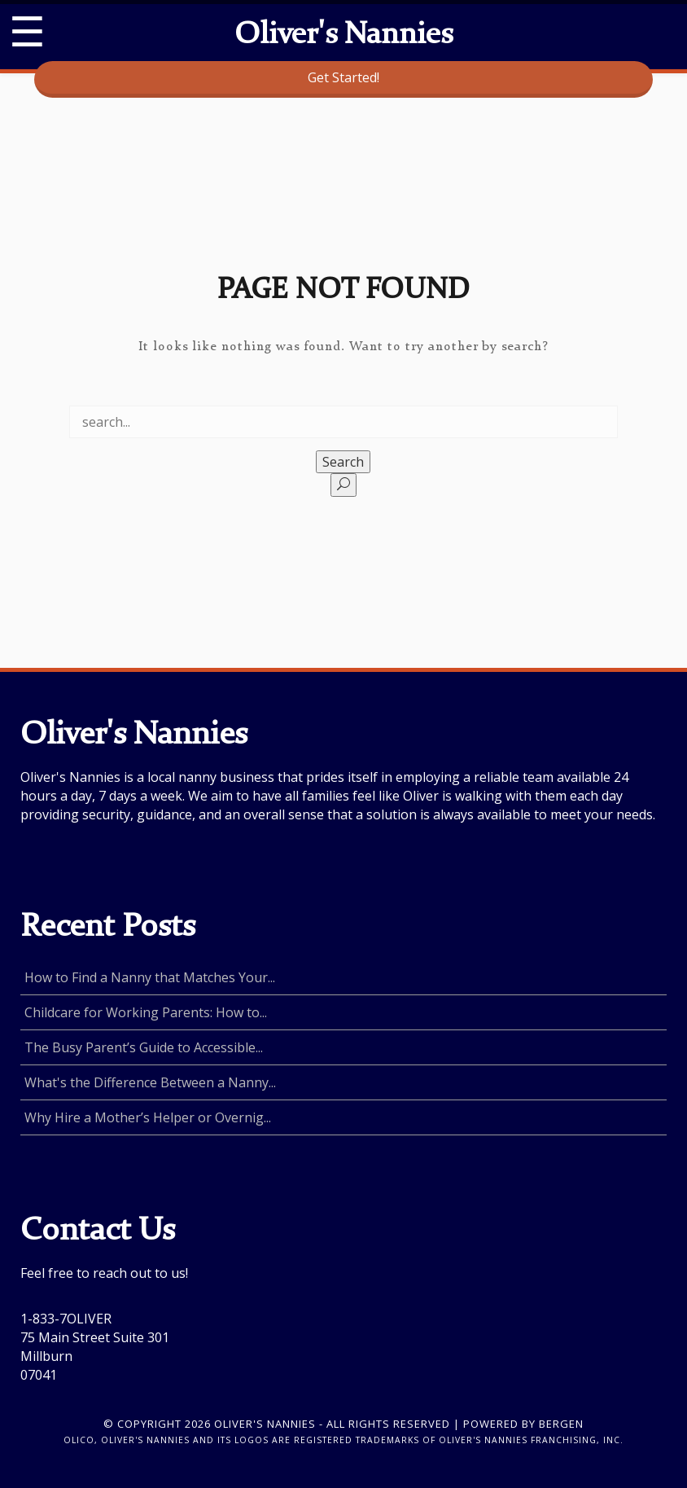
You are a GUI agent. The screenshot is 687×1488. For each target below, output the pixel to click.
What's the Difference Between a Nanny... (150, 1082)
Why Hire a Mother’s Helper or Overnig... (147, 1117)
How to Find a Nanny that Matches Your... (149, 977)
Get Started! (343, 77)
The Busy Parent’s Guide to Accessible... (143, 1047)
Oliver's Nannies (343, 35)
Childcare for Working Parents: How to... (145, 1012)
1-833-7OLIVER (66, 1319)
